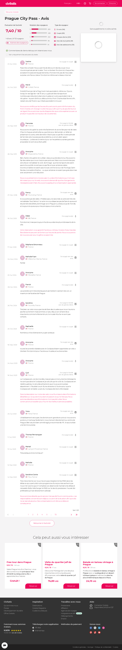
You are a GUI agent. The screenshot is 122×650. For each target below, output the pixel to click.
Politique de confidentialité (103, 647)
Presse (6, 608)
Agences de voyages (69, 611)
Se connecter (100, 3)
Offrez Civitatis (9, 613)
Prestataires (65, 606)
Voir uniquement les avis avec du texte (23, 55)
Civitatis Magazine (39, 608)
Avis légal (90, 647)
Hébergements (67, 616)
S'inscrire (112, 3)
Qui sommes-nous (11, 606)
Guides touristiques (39, 611)
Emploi (63, 619)
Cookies (115, 647)
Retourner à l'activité (12, 12)
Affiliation (64, 608)
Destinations (37, 606)
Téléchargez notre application (45, 624)
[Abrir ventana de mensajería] (5, 645)
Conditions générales (79, 647)
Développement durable (13, 611)
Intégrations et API (68, 613)
